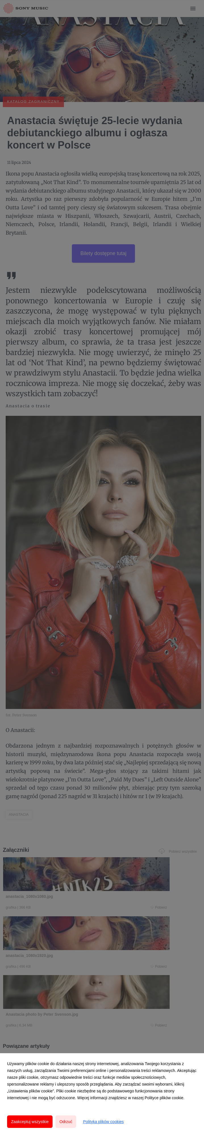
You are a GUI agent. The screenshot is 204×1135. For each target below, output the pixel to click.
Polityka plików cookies (103, 1121)
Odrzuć (65, 1121)
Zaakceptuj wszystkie (30, 1121)
